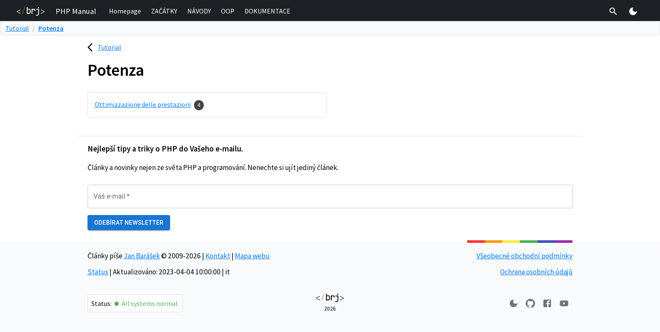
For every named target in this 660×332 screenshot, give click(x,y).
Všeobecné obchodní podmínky (524, 255)
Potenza (51, 28)
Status (98, 271)
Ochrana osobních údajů (536, 271)
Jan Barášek (142, 255)
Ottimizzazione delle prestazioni (143, 104)
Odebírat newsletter (129, 223)
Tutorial (17, 28)
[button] (125, 11)
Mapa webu (252, 255)
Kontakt (217, 255)
